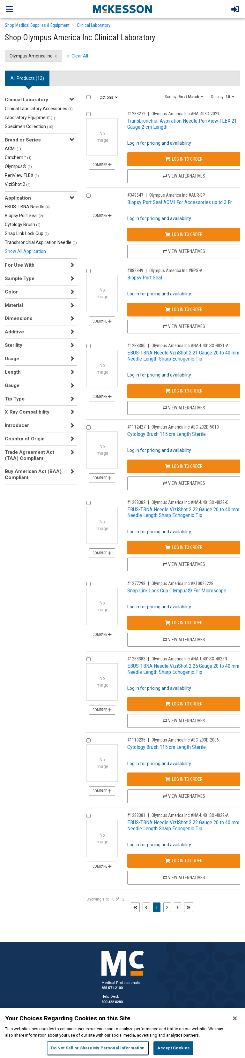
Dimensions (19, 318)
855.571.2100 (111, 988)
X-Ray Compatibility (27, 412)
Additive (14, 332)
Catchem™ (18, 157)
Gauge (12, 385)
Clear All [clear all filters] (79, 55)
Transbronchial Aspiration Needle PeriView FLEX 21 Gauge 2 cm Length (182, 124)
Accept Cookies (173, 1048)
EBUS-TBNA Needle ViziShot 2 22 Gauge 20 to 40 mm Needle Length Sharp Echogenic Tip (183, 512)
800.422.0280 (111, 1002)
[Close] (235, 1018)
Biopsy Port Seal (24, 215)
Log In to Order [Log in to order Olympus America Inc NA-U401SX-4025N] (184, 703)
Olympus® (18, 166)
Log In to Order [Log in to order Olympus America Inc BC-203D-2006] (184, 779)
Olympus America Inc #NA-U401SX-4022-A (190, 815)
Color (11, 292)
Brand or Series (23, 140)
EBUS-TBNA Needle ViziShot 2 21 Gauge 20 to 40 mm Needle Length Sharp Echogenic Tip (183, 355)
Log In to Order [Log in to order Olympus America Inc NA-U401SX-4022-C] (184, 547)
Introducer (17, 425)
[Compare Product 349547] (88, 196)
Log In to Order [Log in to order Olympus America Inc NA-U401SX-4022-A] (184, 860)
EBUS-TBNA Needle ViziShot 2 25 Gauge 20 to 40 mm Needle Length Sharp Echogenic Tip (183, 669)
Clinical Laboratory (93, 25)
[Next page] (177, 907)
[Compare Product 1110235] (88, 740)
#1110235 (136, 739)
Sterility (13, 345)
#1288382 (136, 502)
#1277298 (136, 583)
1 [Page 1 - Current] (157, 907)
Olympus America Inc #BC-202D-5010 (185, 427)
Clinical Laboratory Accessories (39, 108)
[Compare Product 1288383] (88, 659)
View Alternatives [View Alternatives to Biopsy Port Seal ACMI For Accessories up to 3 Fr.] (184, 251)
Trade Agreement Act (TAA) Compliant (29, 455)
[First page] (135, 907)
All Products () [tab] (27, 78)
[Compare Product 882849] (88, 271)
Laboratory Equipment (30, 117)
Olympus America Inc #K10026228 (182, 583)
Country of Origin (25, 439)
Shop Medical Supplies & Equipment (37, 25)
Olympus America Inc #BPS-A (176, 270)
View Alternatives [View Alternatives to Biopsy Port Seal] (184, 326)
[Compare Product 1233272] (88, 114)
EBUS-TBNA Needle (27, 206)
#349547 (135, 195)
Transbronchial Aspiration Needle (41, 242)
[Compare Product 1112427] (88, 427)
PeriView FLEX (22, 175)
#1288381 (136, 815)
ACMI (13, 148)
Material (14, 305)
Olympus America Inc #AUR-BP (177, 195)
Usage (12, 359)
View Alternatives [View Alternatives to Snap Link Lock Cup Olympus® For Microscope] (184, 639)
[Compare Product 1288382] (88, 503)
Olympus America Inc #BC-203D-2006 (185, 739)
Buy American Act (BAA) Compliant (33, 474)
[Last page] (188, 907)
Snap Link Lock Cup (27, 233)
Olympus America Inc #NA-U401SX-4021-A (190, 345)
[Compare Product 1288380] (88, 346)
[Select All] (88, 97)
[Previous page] (146, 907)
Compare (102, 165)
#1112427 (136, 427)
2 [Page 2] (167, 907)
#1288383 (136, 658)
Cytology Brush (23, 224)
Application (18, 198)
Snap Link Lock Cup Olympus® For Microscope (176, 590)
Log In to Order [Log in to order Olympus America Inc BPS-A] (184, 309)
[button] (184, 96)
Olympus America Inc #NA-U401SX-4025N (189, 658)
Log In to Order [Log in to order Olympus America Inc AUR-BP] (184, 234)
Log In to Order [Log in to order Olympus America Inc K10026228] (184, 622)
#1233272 (136, 113)
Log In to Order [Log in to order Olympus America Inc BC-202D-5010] (184, 466)
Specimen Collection (29, 126)
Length (13, 372)
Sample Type (19, 278)
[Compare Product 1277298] (88, 584)
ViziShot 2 (18, 184)
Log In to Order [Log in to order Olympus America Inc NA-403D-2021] (184, 159)
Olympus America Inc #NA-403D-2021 (185, 113)
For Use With (19, 265)
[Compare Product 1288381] (88, 816)
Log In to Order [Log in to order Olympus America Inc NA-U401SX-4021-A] (184, 390)
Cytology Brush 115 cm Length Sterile (166, 434)
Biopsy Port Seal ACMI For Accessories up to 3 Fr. (180, 202)
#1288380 (136, 345)
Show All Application (25, 251)
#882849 (135, 270)
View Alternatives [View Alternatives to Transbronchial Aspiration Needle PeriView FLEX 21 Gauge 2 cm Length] (184, 176)
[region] (122, 1033)
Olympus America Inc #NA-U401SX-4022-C (190, 502)
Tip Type (15, 399)
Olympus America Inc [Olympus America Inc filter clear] (31, 55)
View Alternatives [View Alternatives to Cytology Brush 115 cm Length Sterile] (184, 483)
